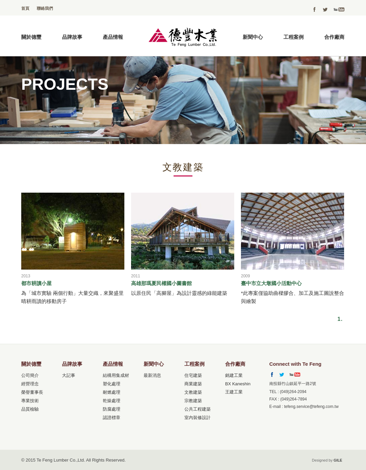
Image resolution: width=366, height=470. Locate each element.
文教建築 (193, 392)
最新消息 (152, 375)
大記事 (68, 375)
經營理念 (30, 383)
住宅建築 (193, 375)
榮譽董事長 (32, 392)
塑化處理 (111, 383)
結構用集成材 (116, 375)
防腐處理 (111, 409)
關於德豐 (31, 37)
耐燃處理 (111, 392)
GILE (338, 460)
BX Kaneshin (237, 383)
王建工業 (234, 391)
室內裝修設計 (197, 417)
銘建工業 (234, 375)
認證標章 (111, 417)
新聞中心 (253, 37)
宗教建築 (193, 400)
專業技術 (30, 400)
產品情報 (113, 37)
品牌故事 (72, 37)
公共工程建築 (197, 409)
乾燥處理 (111, 400)
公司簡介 (30, 375)
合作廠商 (334, 37)
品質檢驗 (30, 409)
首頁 (25, 8)
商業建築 (193, 383)
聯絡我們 (45, 8)
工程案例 (293, 37)
